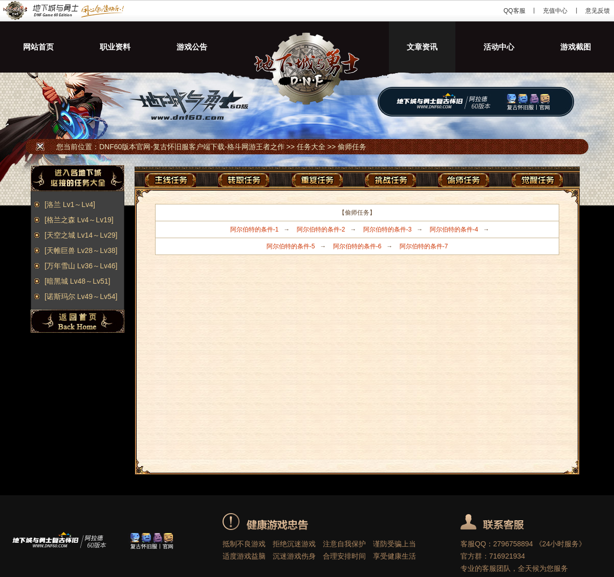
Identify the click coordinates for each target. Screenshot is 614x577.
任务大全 (311, 147)
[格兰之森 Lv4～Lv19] (79, 220)
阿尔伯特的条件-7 (424, 246)
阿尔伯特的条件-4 (454, 229)
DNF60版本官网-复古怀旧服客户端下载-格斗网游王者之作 (62, 10)
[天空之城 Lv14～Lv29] (81, 235)
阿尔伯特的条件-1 (254, 229)
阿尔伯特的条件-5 (291, 246)
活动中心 (499, 46)
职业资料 (115, 46)
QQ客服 (514, 10)
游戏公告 (192, 46)
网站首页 (38, 46)
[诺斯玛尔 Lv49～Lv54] (81, 296)
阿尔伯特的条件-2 (321, 229)
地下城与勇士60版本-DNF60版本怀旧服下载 (307, 47)
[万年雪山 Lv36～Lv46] (81, 266)
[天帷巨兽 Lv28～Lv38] (81, 250)
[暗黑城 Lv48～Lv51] (77, 281)
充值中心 (555, 10)
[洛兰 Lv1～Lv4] (70, 204)
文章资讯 (422, 46)
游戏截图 (575, 46)
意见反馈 (597, 10)
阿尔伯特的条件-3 (387, 229)
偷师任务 (352, 147)
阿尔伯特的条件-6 (357, 246)
